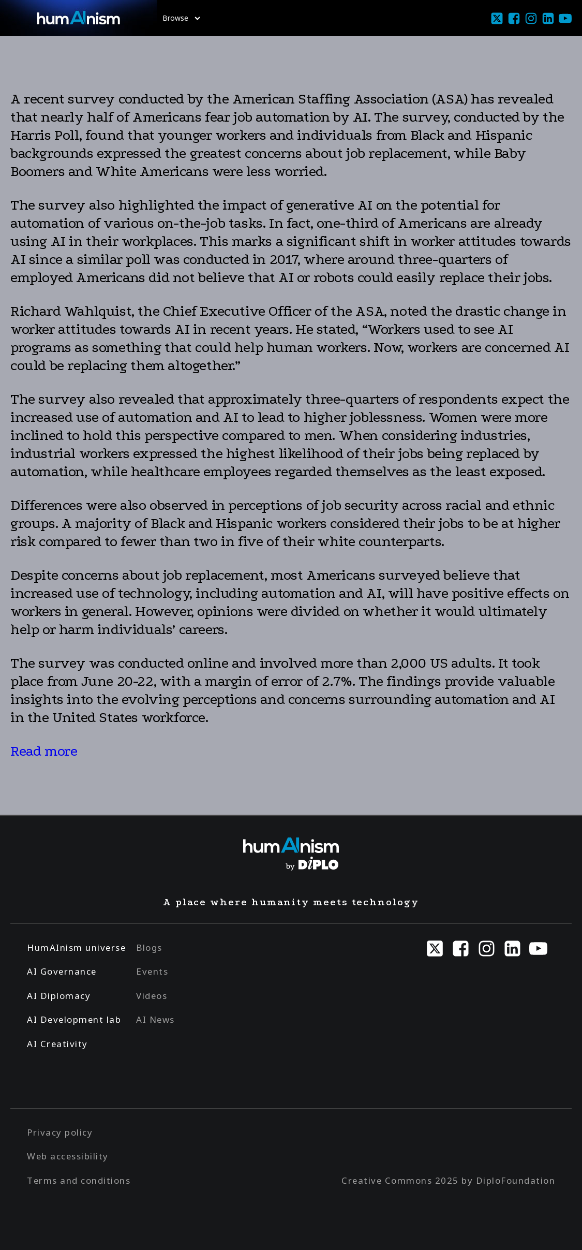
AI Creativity (57, 1044)
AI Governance (62, 971)
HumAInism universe (76, 947)
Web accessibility (68, 1156)
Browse (181, 18)
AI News (155, 1019)
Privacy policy (60, 1132)
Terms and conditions (78, 1180)
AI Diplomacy (59, 996)
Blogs (149, 947)
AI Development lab (74, 1019)
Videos (151, 996)
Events (152, 971)
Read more (43, 751)
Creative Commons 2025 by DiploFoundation (448, 1180)
